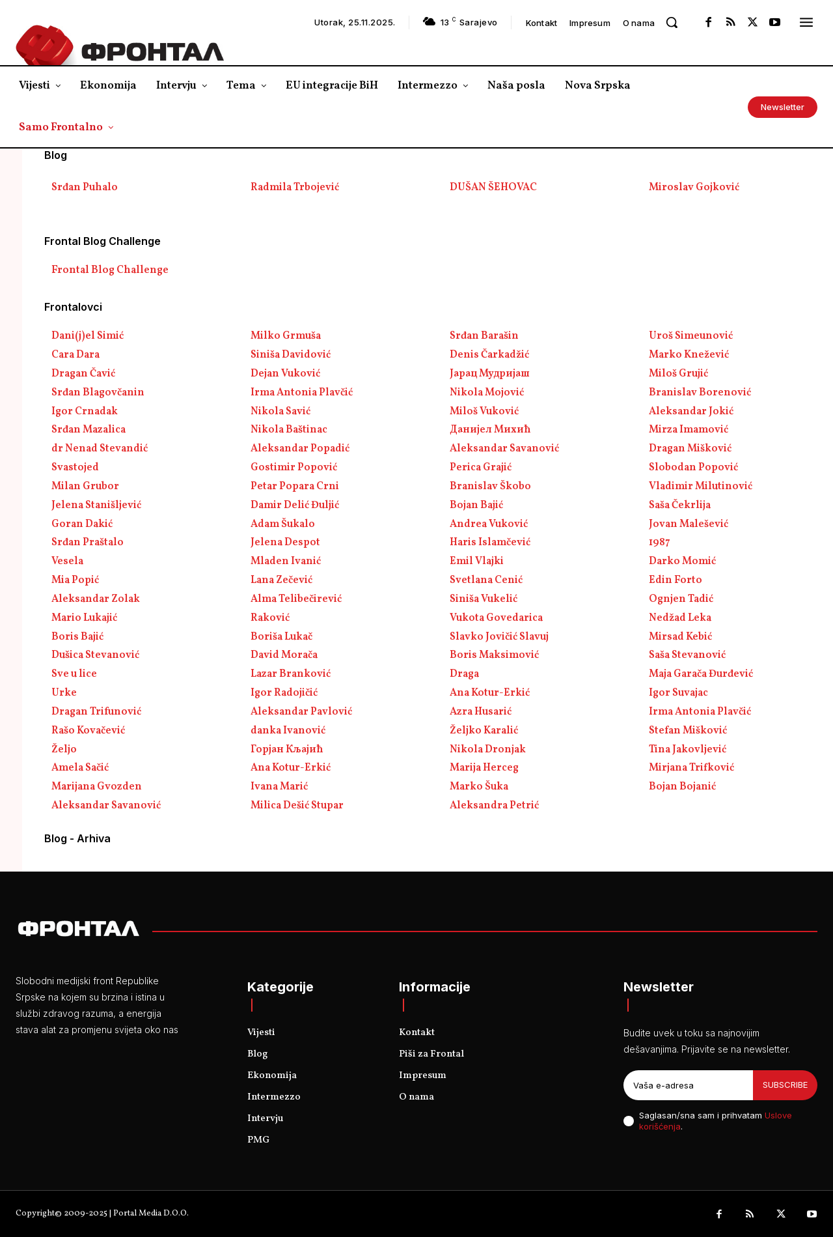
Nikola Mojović (487, 393)
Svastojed (75, 468)
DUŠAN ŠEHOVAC (493, 187)
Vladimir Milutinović (700, 486)
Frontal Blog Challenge (110, 270)
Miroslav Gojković (694, 187)
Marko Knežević (689, 355)
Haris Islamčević (490, 542)
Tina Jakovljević (687, 750)
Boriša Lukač (281, 637)
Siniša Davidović (291, 355)
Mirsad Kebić (680, 637)
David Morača (284, 655)
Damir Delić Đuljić (295, 505)
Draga (464, 674)
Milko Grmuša (286, 336)
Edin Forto (675, 580)
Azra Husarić (481, 712)
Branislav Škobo (490, 486)
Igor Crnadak (84, 412)
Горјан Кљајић (287, 750)
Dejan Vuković (285, 374)
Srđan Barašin (484, 336)
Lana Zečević (281, 580)
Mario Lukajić (84, 618)
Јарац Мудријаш (490, 374)
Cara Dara (75, 355)
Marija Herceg (484, 768)
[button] (671, 22)
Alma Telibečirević (296, 599)
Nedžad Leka (680, 618)
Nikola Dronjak (488, 750)
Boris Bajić (77, 637)
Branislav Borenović (700, 393)
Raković (270, 618)
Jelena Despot (285, 542)
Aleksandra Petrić (494, 806)
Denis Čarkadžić (489, 355)
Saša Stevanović (687, 655)
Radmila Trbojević (295, 187)
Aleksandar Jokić (691, 412)
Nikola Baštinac (289, 430)
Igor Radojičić (284, 693)
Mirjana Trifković (691, 768)
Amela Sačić (80, 768)
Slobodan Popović (693, 468)
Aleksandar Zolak (95, 599)
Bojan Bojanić (682, 787)
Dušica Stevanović (95, 655)
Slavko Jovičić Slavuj (499, 637)
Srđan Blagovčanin (97, 393)
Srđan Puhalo (84, 187)
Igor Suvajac (678, 693)
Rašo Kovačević (88, 731)
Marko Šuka (479, 787)
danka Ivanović (288, 731)
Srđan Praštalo (87, 542)
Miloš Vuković (484, 412)
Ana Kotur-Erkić (490, 693)
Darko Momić (682, 561)
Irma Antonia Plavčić (302, 393)
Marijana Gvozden (96, 787)
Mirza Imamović (688, 430)
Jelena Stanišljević (96, 505)
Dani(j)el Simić (87, 336)
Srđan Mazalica (88, 430)
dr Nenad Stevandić (99, 449)
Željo (64, 750)
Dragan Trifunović (96, 712)
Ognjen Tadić (681, 599)
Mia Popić (75, 580)
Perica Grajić (481, 468)
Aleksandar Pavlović (301, 712)
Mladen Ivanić (286, 561)
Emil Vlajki (477, 561)
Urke (64, 693)
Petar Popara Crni (295, 486)
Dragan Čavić (83, 374)
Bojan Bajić (476, 505)
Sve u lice (74, 674)
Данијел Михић (490, 430)
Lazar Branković (291, 674)
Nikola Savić (280, 412)
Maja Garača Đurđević (701, 674)
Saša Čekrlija (680, 505)
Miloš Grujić (678, 374)
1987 (659, 542)
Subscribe (785, 1084)
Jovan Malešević (688, 524)
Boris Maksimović (494, 655)
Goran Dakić (82, 524)
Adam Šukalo (283, 524)
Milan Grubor (85, 486)
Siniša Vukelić (483, 599)
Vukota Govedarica (496, 618)
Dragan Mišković (690, 449)
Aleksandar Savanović (504, 449)
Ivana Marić (279, 787)
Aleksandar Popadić (300, 449)
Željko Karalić (484, 731)
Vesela (67, 561)
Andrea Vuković (489, 524)
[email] (688, 1085)
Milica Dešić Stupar (297, 806)
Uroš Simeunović (691, 336)
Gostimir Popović (294, 468)
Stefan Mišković (688, 731)
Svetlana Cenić (486, 580)
